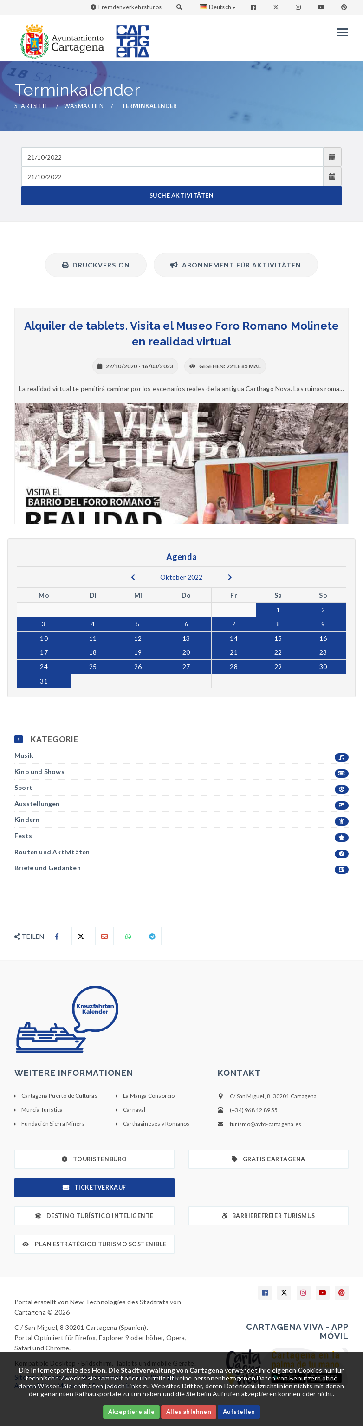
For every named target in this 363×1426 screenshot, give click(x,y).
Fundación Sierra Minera (53, 1123)
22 (278, 652)
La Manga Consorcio (149, 1095)
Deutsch (218, 7)
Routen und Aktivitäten (181, 852)
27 (186, 667)
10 (43, 638)
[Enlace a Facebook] (254, 7)
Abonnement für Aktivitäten (235, 265)
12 (138, 638)
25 (93, 667)
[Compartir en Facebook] (57, 936)
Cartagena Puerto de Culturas (59, 1095)
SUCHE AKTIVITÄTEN (181, 195)
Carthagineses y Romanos (156, 1123)
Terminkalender (149, 106)
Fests (181, 836)
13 (186, 638)
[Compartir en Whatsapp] (128, 936)
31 (43, 681)
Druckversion (96, 265)
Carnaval (134, 1109)
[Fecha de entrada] (172, 157)
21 (233, 652)
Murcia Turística (42, 1109)
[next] (230, 577)
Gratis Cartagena (268, 1159)
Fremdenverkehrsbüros (130, 7)
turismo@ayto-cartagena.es (265, 1123)
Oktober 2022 (181, 577)
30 (323, 667)
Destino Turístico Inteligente (94, 1215)
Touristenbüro (94, 1159)
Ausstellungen (181, 804)
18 (93, 652)
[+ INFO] (181, 463)
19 (138, 652)
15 (278, 638)
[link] (59, 37)
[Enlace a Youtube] (322, 7)
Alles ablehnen (188, 1411)
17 (43, 652)
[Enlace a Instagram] (299, 7)
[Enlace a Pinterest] (345, 7)
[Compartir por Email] (104, 936)
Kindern (181, 819)
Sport (181, 787)
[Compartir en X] (80, 936)
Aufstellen (239, 1411)
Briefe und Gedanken (181, 868)
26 (138, 667)
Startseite (31, 106)
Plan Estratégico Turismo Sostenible (94, 1244)
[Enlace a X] (284, 1293)
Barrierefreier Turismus (268, 1215)
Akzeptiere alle (131, 1411)
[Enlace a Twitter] (277, 7)
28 (233, 667)
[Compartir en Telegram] (152, 936)
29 (278, 667)
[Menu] (340, 32)
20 (186, 652)
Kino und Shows (181, 772)
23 (323, 652)
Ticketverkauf (94, 1187)
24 (43, 667)
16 (323, 638)
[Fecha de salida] (172, 176)
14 (233, 638)
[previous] (133, 577)
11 (93, 638)
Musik (181, 755)
